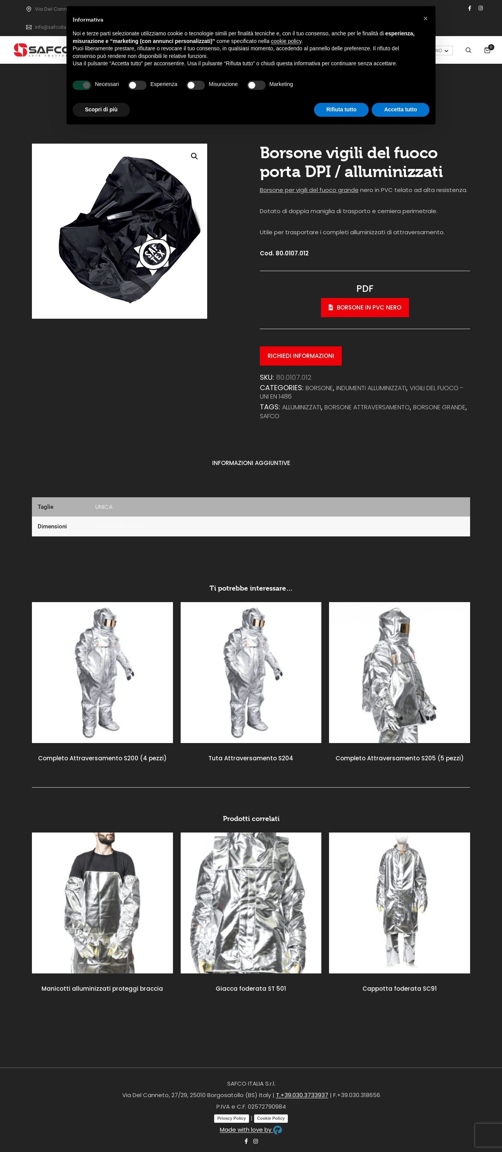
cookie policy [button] (286, 41)
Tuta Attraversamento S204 (250, 758)
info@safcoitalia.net (57, 27)
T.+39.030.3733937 (302, 1095)
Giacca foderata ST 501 (251, 989)
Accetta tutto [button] (400, 109)
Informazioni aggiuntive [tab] (251, 463)
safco (269, 416)
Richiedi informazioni (301, 356)
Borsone (319, 388)
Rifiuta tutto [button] (341, 109)
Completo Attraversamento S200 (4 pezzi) (102, 758)
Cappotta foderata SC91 (399, 989)
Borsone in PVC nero (365, 307)
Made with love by (251, 1130)
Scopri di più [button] (101, 109)
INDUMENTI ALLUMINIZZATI (371, 388)
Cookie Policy (271, 1118)
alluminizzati (301, 407)
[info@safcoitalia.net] (29, 27)
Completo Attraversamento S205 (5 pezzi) (400, 758)
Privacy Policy (231, 1118)
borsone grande (439, 407)
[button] (194, 156)
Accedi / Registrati (449, 47)
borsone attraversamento (367, 407)
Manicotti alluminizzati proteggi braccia (102, 989)
